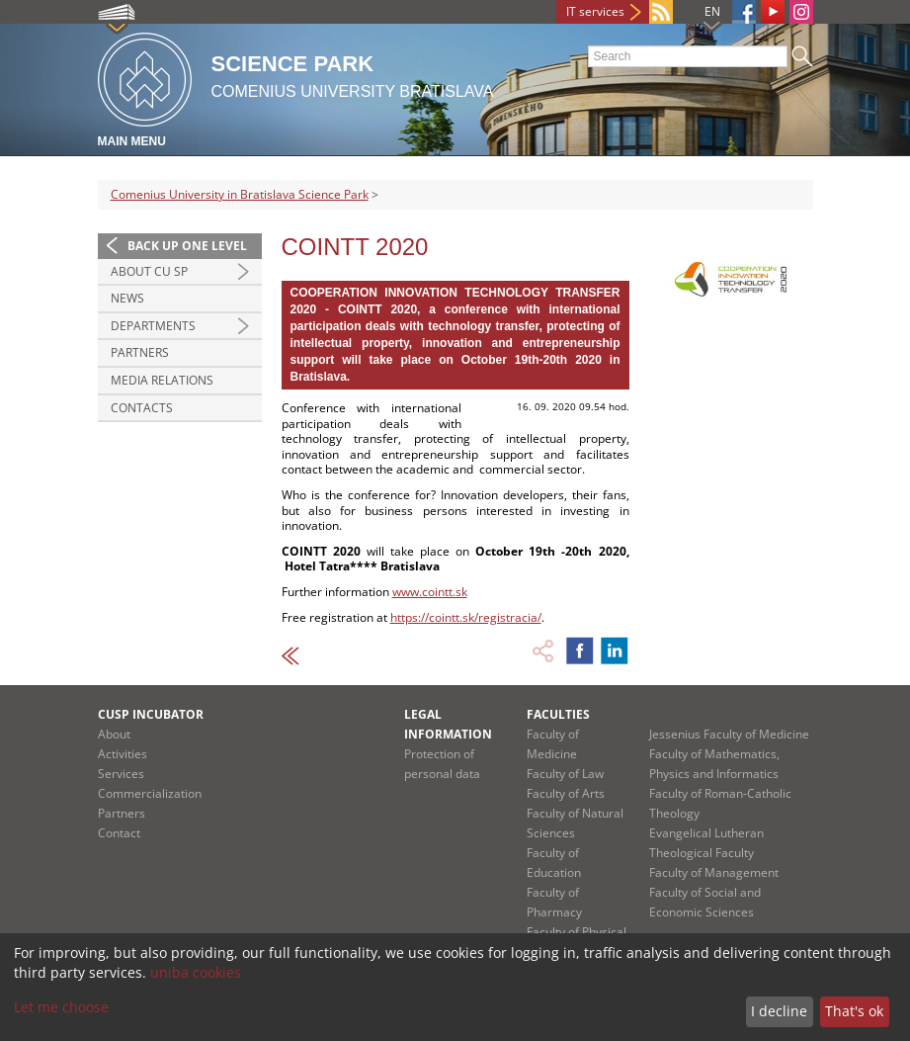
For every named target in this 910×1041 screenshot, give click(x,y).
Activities (122, 753)
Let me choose (61, 1007)
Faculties (558, 714)
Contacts (142, 407)
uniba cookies (195, 972)
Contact (119, 832)
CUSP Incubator (151, 714)
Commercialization (150, 793)
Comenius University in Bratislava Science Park (240, 194)
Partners (140, 352)
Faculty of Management (714, 872)
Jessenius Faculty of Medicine (729, 734)
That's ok (854, 1010)
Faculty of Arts (566, 793)
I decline (779, 1010)
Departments (153, 325)
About (114, 734)
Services (121, 773)
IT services (595, 11)
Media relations (162, 380)
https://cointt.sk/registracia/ (465, 617)
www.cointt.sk (429, 591)
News (127, 298)
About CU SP (149, 271)
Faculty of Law (565, 773)
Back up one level (187, 245)
